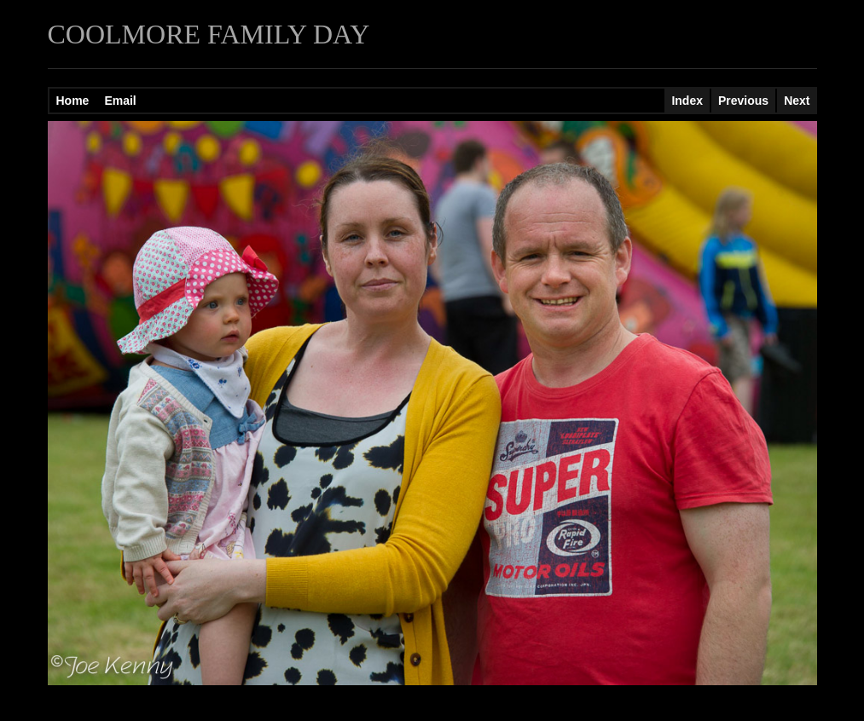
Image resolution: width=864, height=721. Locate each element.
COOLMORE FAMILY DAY (209, 34)
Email (120, 100)
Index (687, 100)
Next (796, 100)
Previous (743, 100)
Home (73, 100)
